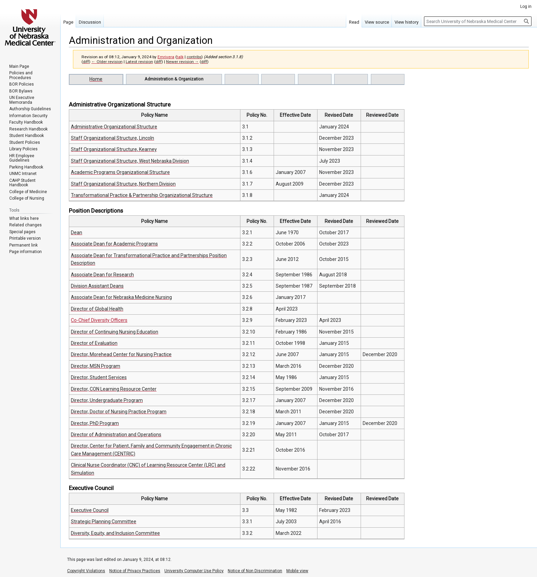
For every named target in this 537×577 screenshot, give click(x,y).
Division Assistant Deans (97, 286)
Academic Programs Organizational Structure (120, 172)
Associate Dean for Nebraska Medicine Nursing (121, 297)
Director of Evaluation (94, 343)
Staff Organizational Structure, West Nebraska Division (130, 161)
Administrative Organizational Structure (114, 126)
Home (95, 79)
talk (180, 56)
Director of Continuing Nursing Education (114, 332)
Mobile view (297, 570)
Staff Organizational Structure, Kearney (114, 149)
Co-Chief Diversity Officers (99, 320)
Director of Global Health (97, 309)
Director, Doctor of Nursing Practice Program (118, 411)
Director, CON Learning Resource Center (114, 389)
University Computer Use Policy (194, 570)
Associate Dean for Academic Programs (114, 244)
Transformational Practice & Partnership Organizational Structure (142, 195)
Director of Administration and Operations (116, 434)
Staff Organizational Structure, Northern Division (123, 184)
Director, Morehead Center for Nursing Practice (121, 354)
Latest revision (139, 61)
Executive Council (90, 510)
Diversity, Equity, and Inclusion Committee (115, 533)
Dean (76, 232)
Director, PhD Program (95, 423)
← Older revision (107, 61)
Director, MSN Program (95, 366)
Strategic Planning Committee (103, 521)
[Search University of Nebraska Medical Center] (478, 21)
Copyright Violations (86, 570)
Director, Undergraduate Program (107, 400)
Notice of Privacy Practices (134, 570)
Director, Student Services (99, 377)
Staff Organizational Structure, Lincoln (112, 138)
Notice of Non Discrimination (255, 570)
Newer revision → (182, 61)
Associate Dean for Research (102, 274)
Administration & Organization (174, 78)
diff (86, 61)
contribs (194, 56)
